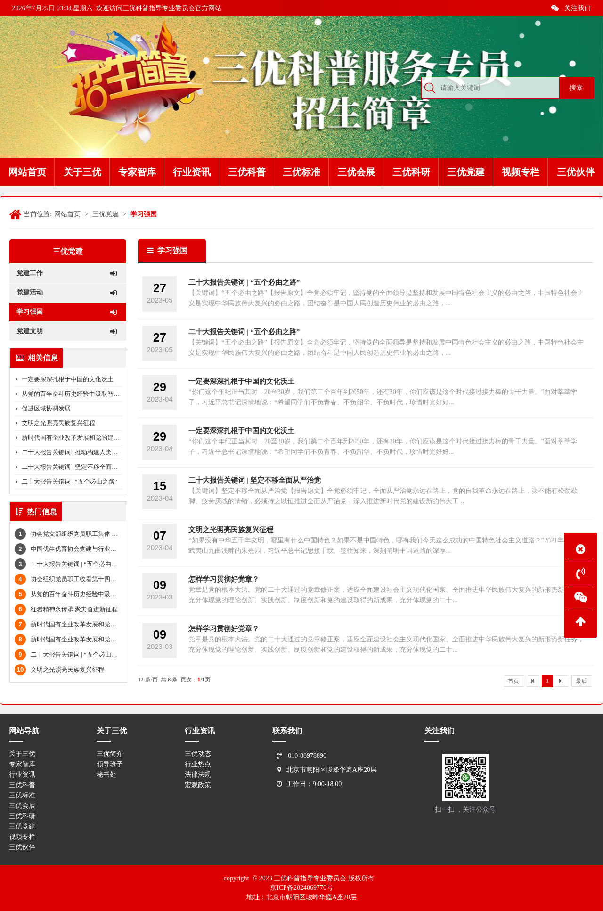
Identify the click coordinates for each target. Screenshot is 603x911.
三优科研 (22, 816)
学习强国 (143, 214)
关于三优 (22, 753)
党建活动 (66, 292)
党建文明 (66, 331)
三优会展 (22, 805)
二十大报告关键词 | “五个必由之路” (69, 481)
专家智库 (22, 764)
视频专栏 (22, 836)
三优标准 (22, 795)
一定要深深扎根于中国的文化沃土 (68, 379)
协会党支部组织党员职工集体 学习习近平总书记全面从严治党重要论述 (118, 533)
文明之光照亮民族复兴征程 (58, 423)
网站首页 (67, 214)
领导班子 (110, 764)
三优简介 (110, 753)
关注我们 (571, 8)
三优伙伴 (22, 847)
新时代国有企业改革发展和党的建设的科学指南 (86, 437)
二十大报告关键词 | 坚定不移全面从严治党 (79, 466)
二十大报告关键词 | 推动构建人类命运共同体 (82, 452)
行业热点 (198, 764)
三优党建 (105, 214)
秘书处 (106, 774)
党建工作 (66, 273)
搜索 (576, 87)
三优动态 (198, 753)
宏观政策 (198, 784)
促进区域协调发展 (46, 408)
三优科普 (22, 784)
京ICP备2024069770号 (301, 887)
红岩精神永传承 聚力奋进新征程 (66, 609)
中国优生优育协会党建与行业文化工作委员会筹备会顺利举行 (105, 548)
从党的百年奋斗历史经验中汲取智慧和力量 (80, 393)
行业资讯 (22, 774)
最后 (581, 681)
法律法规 (198, 774)
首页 (513, 681)
